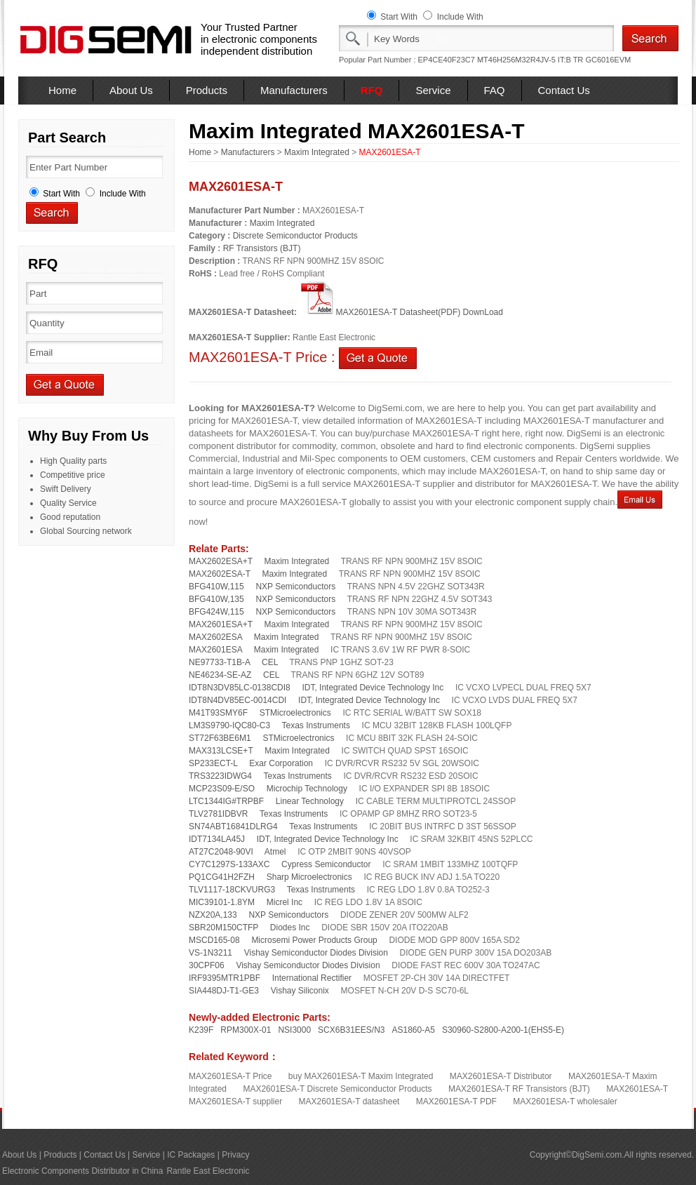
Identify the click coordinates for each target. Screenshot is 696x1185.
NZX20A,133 (213, 915)
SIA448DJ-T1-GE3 (224, 991)
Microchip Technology (307, 789)
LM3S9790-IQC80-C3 (229, 725)
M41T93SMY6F (218, 713)
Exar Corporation (281, 763)
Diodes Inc (290, 927)
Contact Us (564, 90)
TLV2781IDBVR (218, 814)
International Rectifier (312, 978)
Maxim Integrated (316, 152)
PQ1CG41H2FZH (222, 877)
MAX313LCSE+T (221, 751)
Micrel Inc (284, 902)
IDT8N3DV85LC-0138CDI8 (239, 687)
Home (62, 90)
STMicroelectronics (295, 713)
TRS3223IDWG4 (220, 776)
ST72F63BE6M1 (220, 738)
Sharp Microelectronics (309, 877)
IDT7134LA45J (217, 839)
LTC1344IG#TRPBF (226, 801)
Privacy (235, 1155)
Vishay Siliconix (300, 991)
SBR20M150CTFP (223, 927)
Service (432, 90)
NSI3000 (294, 1030)
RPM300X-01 (245, 1030)
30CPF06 (207, 965)
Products (206, 90)
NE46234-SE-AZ (220, 675)
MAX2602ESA (215, 637)
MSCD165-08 (214, 940)
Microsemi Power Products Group (314, 940)
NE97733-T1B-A (219, 662)
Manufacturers (294, 90)
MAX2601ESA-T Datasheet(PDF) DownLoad (401, 312)
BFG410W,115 (216, 586)
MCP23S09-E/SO (222, 789)
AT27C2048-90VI (221, 852)
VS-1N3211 (210, 953)
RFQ (372, 90)
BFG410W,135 (216, 599)
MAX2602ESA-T (219, 574)
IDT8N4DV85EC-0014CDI (237, 700)
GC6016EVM (608, 59)
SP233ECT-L (213, 763)
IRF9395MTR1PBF (224, 978)
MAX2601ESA (215, 650)
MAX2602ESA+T (221, 561)
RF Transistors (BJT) (262, 248)
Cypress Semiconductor (325, 864)
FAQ (494, 90)
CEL (270, 662)
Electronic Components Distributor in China (82, 1171)
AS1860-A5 (413, 1030)
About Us (131, 90)
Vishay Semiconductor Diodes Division (316, 953)
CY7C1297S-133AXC (229, 864)
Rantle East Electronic (207, 1171)
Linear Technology (310, 801)
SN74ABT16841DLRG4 (233, 826)
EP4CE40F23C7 (446, 59)
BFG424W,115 (216, 612)
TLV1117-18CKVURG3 (232, 890)
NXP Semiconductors (295, 586)
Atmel (275, 852)
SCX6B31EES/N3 (351, 1030)
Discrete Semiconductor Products (295, 236)
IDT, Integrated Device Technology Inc (372, 687)
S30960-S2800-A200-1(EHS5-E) (503, 1030)
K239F (201, 1030)
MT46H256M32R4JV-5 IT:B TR (530, 59)
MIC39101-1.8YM (222, 902)
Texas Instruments (316, 725)
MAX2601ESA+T (221, 624)
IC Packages (191, 1155)
